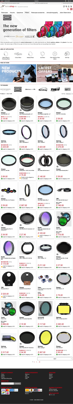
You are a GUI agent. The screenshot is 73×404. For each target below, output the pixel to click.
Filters (27, 12)
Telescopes (4, 12)
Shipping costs (28, 392)
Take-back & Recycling (6, 378)
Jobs (26, 375)
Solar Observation (65, 12)
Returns (27, 393)
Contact (51, 377)
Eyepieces (20, 12)
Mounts (12, 12)
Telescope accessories (37, 12)
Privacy (3, 377)
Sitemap (27, 377)
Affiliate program (53, 389)
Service (51, 374)
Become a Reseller (53, 390)
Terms (2, 374)
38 (39, 362)
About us (27, 374)
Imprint (2, 375)
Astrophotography (52, 12)
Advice (50, 375)
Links (26, 378)
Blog (50, 378)
